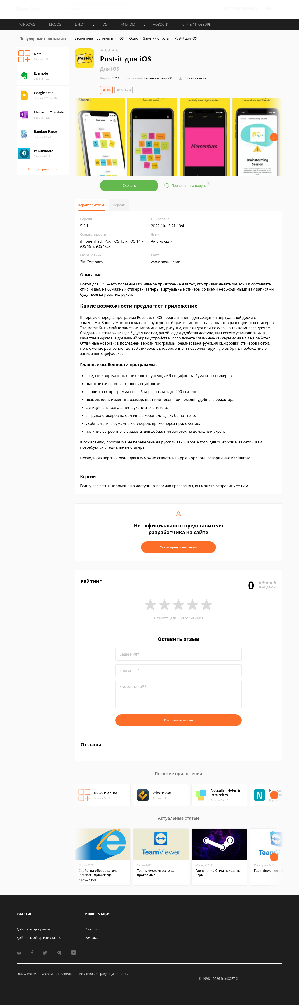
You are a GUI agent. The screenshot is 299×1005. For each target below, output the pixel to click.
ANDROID (128, 24)
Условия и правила (56, 974)
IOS (104, 24)
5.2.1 (110, 78)
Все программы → (42, 169)
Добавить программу (33, 929)
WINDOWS (27, 24)
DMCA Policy (26, 974)
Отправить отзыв (178, 720)
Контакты (92, 929)
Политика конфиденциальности (102, 974)
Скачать (129, 185)
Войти (229, 9)
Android (123, 90)
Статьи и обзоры (197, 24)
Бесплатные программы (94, 38)
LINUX (79, 24)
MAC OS (55, 24)
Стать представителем (178, 547)
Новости (160, 24)
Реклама (91, 937)
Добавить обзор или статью (39, 937)
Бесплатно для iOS (158, 78)
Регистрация (247, 9)
